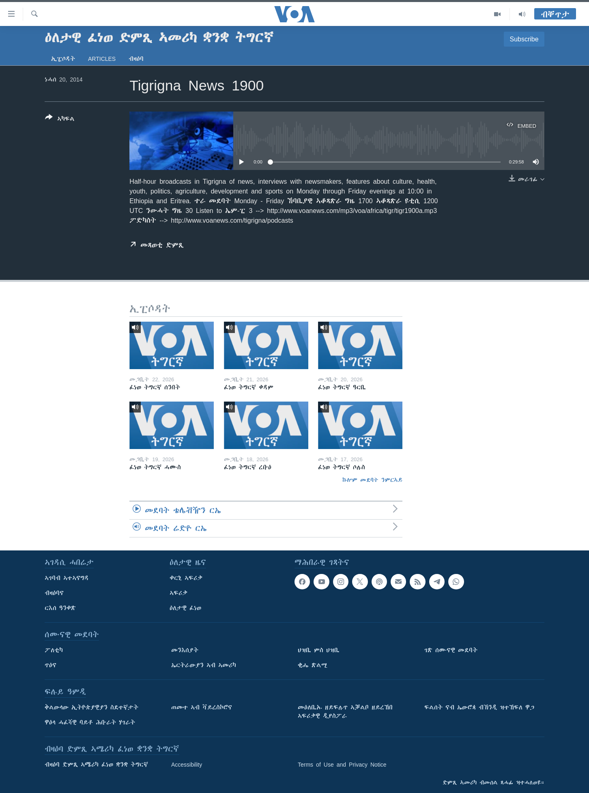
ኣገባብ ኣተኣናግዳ (67, 578)
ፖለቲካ (54, 650)
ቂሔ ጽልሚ (312, 665)
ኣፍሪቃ (178, 593)
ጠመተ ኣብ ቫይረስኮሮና (201, 707)
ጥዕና (50, 665)
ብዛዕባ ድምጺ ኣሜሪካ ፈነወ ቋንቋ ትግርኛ (96, 764)
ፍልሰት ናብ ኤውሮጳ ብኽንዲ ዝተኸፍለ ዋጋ (479, 707)
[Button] (60, 120)
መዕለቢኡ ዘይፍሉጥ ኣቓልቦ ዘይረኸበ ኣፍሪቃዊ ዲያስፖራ (345, 712)
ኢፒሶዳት (63, 58)
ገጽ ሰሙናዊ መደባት (450, 650)
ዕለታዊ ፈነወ (185, 608)
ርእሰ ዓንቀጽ (60, 608)
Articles (102, 58)
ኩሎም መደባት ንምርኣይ (372, 480)
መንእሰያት (184, 650)
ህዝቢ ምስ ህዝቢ (319, 650)
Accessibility (186, 764)
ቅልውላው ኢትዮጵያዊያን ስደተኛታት (91, 707)
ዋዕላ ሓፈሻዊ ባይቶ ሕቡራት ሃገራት (90, 722)
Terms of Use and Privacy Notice (342, 764)
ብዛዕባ (136, 58)
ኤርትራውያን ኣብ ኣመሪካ (203, 665)
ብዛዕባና (54, 593)
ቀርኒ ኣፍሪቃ (186, 578)
